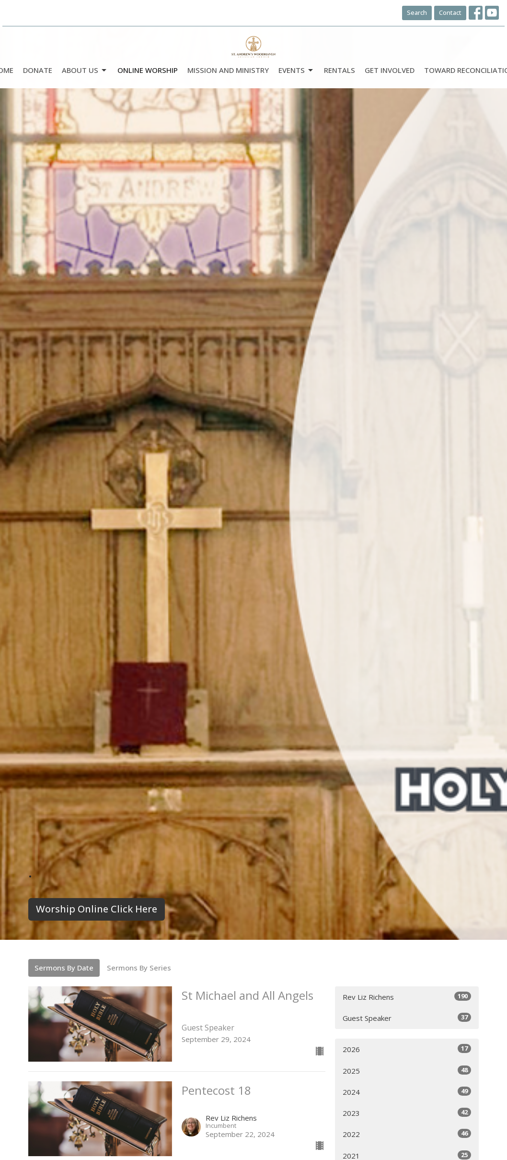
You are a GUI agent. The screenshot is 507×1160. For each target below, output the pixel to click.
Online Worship (147, 70)
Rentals (339, 70)
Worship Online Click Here (96, 908)
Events (296, 70)
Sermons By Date (64, 967)
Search (417, 12)
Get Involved (390, 70)
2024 (407, 1092)
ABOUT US (85, 70)
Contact (450, 12)
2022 (407, 1134)
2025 (407, 1070)
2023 (407, 1113)
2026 (407, 1049)
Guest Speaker (407, 1018)
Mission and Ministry (228, 70)
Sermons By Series (139, 967)
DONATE (37, 70)
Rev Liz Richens (407, 997)
